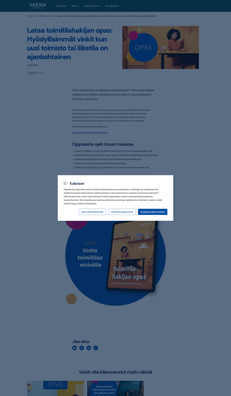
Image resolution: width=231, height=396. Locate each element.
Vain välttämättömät (92, 211)
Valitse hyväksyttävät (122, 211)
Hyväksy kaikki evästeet (153, 211)
